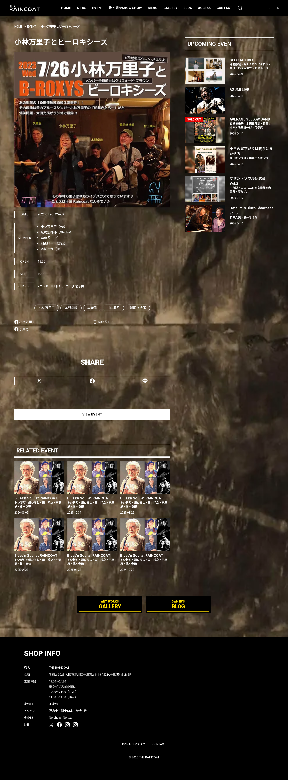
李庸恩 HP (105, 322)
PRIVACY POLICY (133, 744)
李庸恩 (92, 308)
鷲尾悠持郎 (138, 308)
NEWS (81, 8)
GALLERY (170, 8)
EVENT (97, 8)
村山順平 (113, 308)
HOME (66, 8)
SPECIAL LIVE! (252, 64)
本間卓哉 (71, 308)
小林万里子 (47, 308)
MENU (152, 8)
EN (277, 8)
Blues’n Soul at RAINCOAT (39, 502)
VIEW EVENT (92, 414)
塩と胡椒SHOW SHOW (125, 8)
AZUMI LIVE (239, 90)
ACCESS (204, 8)
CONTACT (224, 8)
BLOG (187, 8)
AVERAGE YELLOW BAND (252, 123)
